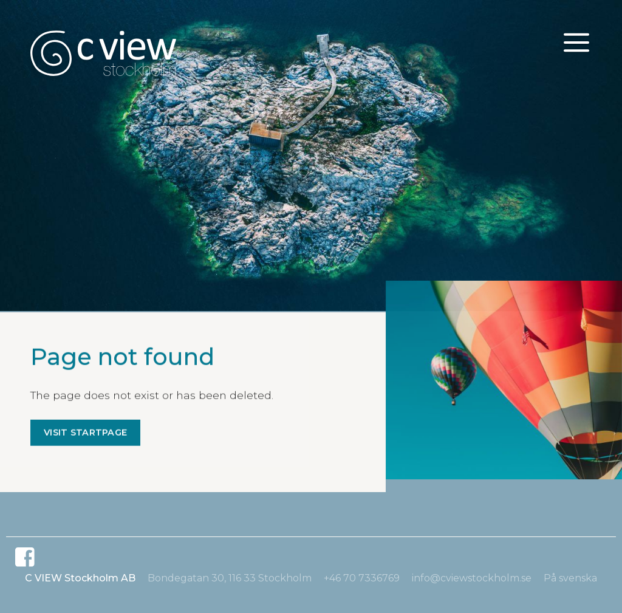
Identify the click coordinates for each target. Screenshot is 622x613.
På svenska (570, 578)
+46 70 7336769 (362, 578)
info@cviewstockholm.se (471, 578)
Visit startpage (85, 433)
